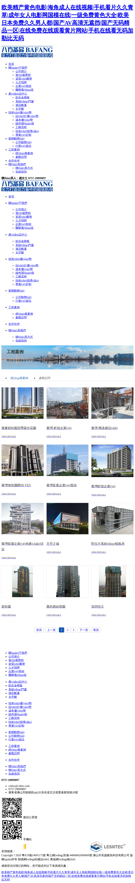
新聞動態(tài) (16, 138)
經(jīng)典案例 (24, 153)
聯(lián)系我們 (17, 164)
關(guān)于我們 (17, 67)
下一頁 (83, 629)
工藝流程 (21, 127)
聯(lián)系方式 (24, 167)
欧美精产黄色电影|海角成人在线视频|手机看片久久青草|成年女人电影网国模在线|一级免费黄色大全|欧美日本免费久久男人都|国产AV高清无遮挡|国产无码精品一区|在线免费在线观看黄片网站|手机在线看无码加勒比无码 (67, 22)
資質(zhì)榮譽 (23, 78)
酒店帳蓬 (21, 105)
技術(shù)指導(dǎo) (27, 131)
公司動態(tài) (23, 142)
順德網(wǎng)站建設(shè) (33, 859)
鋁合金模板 (22, 97)
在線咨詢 (21, 171)
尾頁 (96, 629)
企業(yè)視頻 (23, 86)
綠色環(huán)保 (24, 123)
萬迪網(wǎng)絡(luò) (62, 859)
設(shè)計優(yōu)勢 (26, 116)
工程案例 (14, 149)
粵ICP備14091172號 (34, 855)
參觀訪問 (21, 156)
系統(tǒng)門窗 (24, 101)
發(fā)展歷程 (23, 75)
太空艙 (19, 108)
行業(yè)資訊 (23, 145)
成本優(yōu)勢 (24, 119)
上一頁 (51, 629)
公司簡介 (21, 71)
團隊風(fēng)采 (24, 89)
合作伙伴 (14, 160)
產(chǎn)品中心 (17, 93)
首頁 (11, 63)
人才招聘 (21, 82)
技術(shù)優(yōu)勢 (20, 112)
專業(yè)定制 (23, 134)
